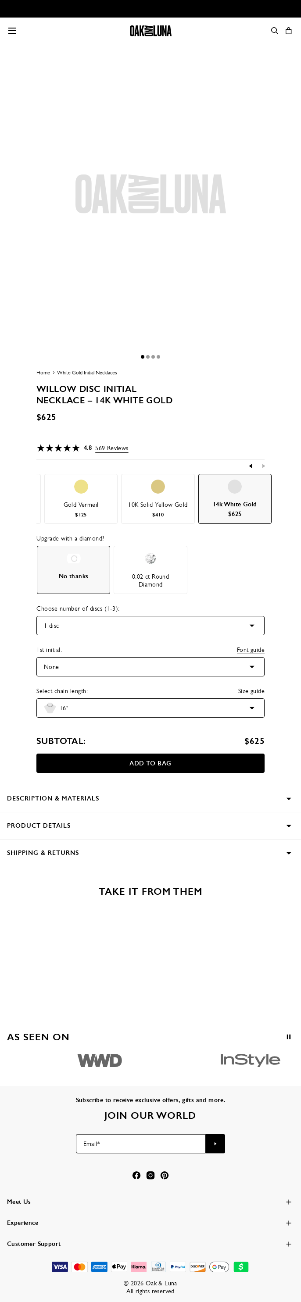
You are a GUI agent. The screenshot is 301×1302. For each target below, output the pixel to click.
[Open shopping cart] (288, 30)
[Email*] (141, 1144)
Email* (91, 1143)
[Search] (274, 30)
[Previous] (251, 466)
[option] (81, 499)
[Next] (263, 466)
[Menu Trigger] (12, 30)
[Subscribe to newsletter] (215, 1143)
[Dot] (142, 357)
